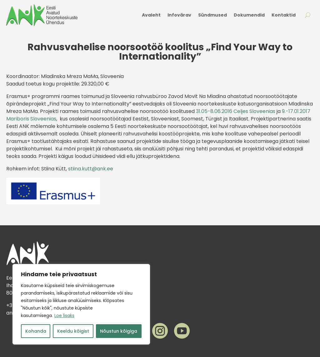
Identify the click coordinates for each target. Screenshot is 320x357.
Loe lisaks (64, 315)
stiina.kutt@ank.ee (90, 168)
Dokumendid (249, 15)
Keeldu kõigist (73, 331)
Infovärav (179, 15)
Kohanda (35, 331)
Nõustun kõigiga (118, 331)
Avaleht (151, 15)
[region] (81, 304)
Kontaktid (284, 15)
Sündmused (212, 15)
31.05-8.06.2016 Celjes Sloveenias (235, 111)
